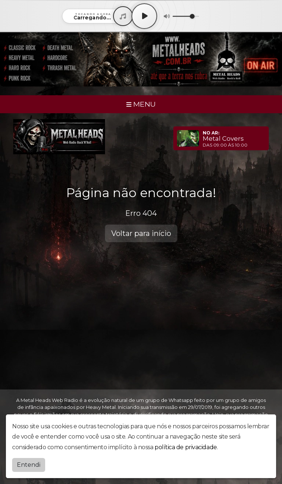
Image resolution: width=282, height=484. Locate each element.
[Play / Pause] (144, 16)
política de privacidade (186, 447)
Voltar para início (141, 233)
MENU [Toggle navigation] (141, 104)
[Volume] (186, 16)
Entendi (28, 464)
